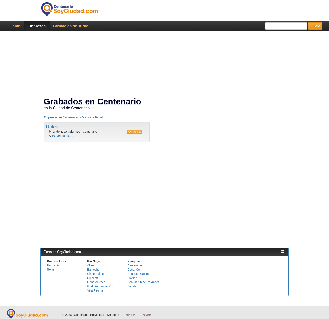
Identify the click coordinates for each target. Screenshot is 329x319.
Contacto (146, 314)
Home (15, 26)
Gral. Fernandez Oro (100, 286)
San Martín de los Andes (143, 282)
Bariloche (93, 269)
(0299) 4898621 (62, 135)
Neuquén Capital (138, 273)
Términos (129, 314)
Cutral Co (133, 269)
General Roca (96, 282)
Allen (90, 265)
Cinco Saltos (95, 273)
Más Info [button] (134, 131)
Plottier (132, 278)
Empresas (36, 26)
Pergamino (54, 265)
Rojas (51, 269)
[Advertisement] (163, 65)
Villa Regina (95, 290)
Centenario (134, 265)
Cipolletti (93, 278)
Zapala (131, 286)
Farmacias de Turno (71, 26)
